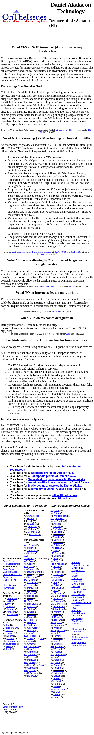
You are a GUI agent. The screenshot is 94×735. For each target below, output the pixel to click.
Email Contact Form (13, 707)
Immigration (77, 605)
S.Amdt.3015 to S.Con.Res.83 (68, 252)
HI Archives (8, 587)
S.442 (37, 312)
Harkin (8, 601)
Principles (76, 610)
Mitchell (31, 622)
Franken (59, 518)
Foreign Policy (78, 589)
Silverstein (58, 606)
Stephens (32, 577)
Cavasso (31, 606)
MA (26, 662)
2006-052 (40, 254)
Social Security (79, 613)
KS (25, 635)
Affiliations (76, 639)
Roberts (33, 635)
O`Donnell (32, 582)
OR (52, 609)
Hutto (56, 633)
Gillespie (57, 675)
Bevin (30, 649)
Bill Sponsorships (80, 637)
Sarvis (56, 678)
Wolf (42, 638)
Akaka (9, 630)
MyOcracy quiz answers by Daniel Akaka (54, 485)
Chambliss (12, 598)
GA (26, 585)
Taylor (30, 641)
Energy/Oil (76, 581)
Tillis (55, 550)
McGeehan (59, 689)
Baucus (10, 606)
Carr (55, 657)
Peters (56, 513)
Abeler (56, 524)
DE (25, 579)
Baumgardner (34, 571)
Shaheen (59, 563)
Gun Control (77, 597)
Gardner (31, 569)
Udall (31, 566)
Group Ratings (78, 645)
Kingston (31, 590)
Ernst (30, 611)
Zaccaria (57, 619)
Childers (57, 532)
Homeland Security (81, 602)
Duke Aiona (9, 561)
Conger (57, 614)
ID (25, 619)
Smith (56, 569)
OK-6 (53, 603)
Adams (57, 659)
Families (75, 586)
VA (52, 673)
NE (52, 553)
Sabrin (56, 585)
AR (25, 561)
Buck (29, 574)
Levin (8, 603)
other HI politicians (64, 495)
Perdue (31, 587)
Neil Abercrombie (11, 563)
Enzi (57, 691)
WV (52, 681)
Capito (58, 681)
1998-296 (55, 312)
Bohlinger (58, 545)
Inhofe (60, 603)
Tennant (57, 683)
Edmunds (58, 542)
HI (25, 601)
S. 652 (52, 334)
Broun (30, 598)
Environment (77, 583)
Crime (74, 573)
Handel (31, 595)
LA (25, 654)
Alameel (57, 665)
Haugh (56, 558)
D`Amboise (33, 673)
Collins (32, 670)
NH (52, 563)
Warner (58, 673)
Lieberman (11, 627)
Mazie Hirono (9, 579)
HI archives (65, 498)
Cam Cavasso (10, 571)
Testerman (58, 574)
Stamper (57, 638)
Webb (9, 646)
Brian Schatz (9, 569)
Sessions (29, 558)
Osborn (57, 561)
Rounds (59, 646)
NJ (52, 579)
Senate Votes (78, 631)
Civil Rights (77, 567)
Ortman (57, 526)
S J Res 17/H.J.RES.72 (47, 286)
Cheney (57, 694)
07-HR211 (60, 459)
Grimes (31, 651)
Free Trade (77, 591)
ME (26, 670)
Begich (32, 545)
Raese (56, 686)
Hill (40, 574)
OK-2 (53, 595)
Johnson (11, 611)
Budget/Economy (80, 565)
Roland (57, 667)
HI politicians (9, 585)
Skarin (41, 665)
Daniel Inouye (10, 577)
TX (52, 662)
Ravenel (57, 635)
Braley (31, 609)
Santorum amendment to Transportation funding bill (32, 252)
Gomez (31, 667)
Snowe (10, 633)
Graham (61, 630)
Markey (33, 662)
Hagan (58, 547)
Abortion (75, 562)
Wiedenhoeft (59, 516)
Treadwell (32, 550)
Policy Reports (78, 642)
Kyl (7, 625)
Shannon (58, 601)
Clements (58, 593)
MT (52, 537)
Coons (32, 579)
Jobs (73, 607)
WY (52, 691)
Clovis (30, 617)
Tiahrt (30, 638)
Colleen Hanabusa (12, 574)
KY (25, 646)
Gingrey (31, 593)
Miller (30, 547)
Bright (56, 643)
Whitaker (31, 614)
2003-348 (72, 286)
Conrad (10, 635)
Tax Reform (77, 615)
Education (76, 578)
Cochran (59, 529)
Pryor (31, 561)
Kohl (8, 649)
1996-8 (69, 334)
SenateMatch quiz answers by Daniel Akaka (56, 479)
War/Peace (77, 621)
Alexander (60, 654)
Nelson (10, 638)
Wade (56, 627)
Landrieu (32, 654)
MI (52, 510)
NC (52, 547)
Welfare (75, 623)
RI (52, 617)
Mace (56, 641)
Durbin (30, 625)
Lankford (61, 595)
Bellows (31, 675)
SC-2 (53, 622)
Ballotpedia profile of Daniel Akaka (53, 476)
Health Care (77, 599)
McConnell (34, 646)
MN (52, 518)
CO (26, 566)
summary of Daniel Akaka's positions (54, 488)
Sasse (58, 553)
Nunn (31, 585)
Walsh (58, 537)
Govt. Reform (78, 594)
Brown (56, 566)
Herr (29, 665)
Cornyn (58, 662)
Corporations (77, 570)
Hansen (31, 630)
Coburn (32, 529)
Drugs (74, 575)
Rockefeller (12, 614)
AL (25, 555)
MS (52, 529)
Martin (56, 577)
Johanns (11, 609)
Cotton (30, 563)
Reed (57, 617)
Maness (31, 659)
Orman (30, 643)
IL (25, 625)
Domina (57, 555)
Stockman (58, 670)
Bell (55, 582)
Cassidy (31, 657)
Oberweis (32, 627)
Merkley (59, 609)
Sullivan (31, 553)
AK (25, 545)
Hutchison (11, 643)
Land (56, 510)
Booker (58, 579)
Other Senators (79, 629)
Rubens (57, 571)
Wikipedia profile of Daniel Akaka (52, 472)
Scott (59, 622)
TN (52, 654)
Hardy (56, 697)
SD (52, 646)
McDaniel (58, 534)
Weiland (57, 649)
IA (25, 609)
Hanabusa (32, 603)
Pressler (57, 651)
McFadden (58, 521)
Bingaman (12, 641)
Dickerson (58, 625)
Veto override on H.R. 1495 (65, 130)
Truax (30, 633)
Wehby (57, 611)
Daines (57, 540)
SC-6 (53, 630)
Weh (55, 590)
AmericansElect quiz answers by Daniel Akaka (58, 482)
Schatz (31, 601)
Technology (77, 618)
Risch (31, 619)
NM (52, 587)
